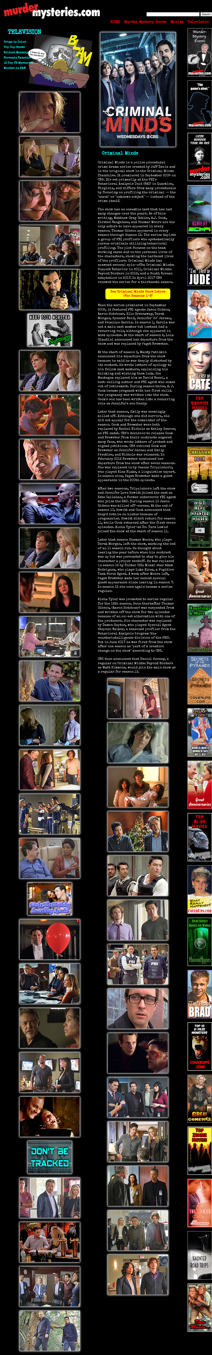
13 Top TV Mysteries (18, 63)
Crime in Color (15, 42)
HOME (115, 22)
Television (198, 22)
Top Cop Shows (14, 47)
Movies (177, 22)
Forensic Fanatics (17, 57)
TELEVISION (24, 33)
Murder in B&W (15, 68)
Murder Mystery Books (145, 22)
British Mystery (16, 52)
